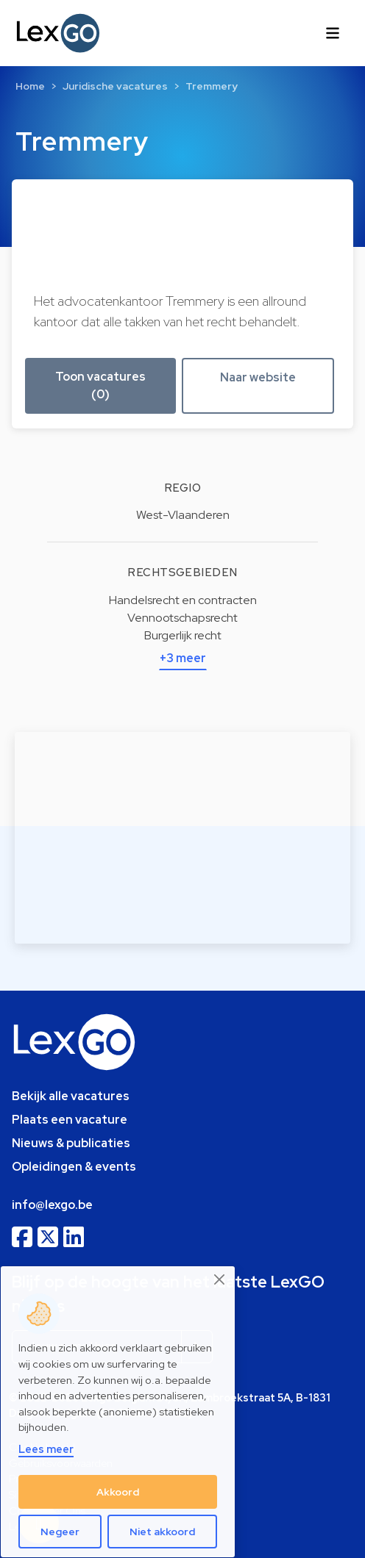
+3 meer (183, 658)
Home (30, 86)
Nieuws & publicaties (71, 1143)
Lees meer (46, 1449)
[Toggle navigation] (332, 33)
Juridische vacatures (115, 86)
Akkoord (117, 1491)
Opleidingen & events (74, 1166)
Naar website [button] (258, 377)
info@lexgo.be (52, 1205)
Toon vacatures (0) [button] (100, 385)
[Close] (220, 1280)
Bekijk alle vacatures (71, 1096)
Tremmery (211, 86)
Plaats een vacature (69, 1119)
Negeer (59, 1531)
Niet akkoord (162, 1531)
